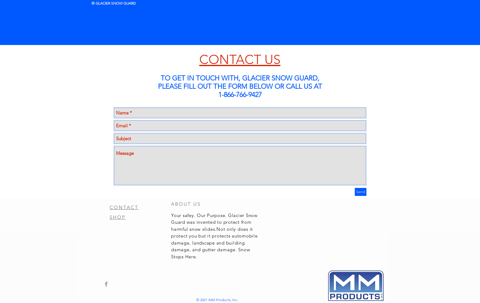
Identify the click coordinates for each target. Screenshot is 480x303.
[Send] (360, 192)
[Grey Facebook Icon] (106, 284)
